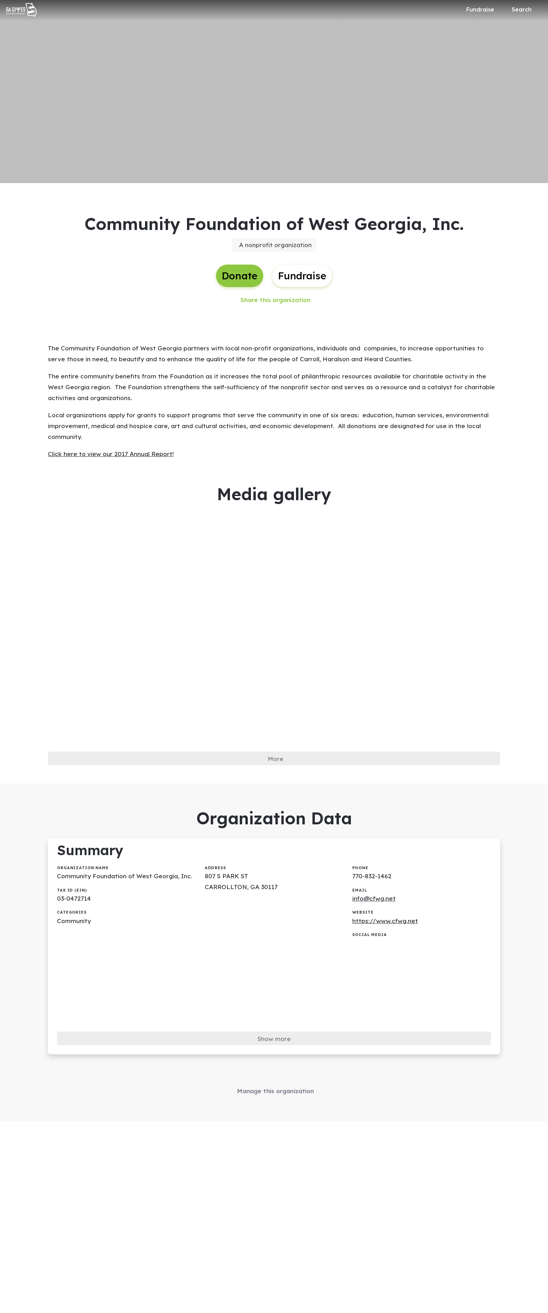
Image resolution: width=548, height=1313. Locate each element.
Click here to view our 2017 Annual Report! (112, 463)
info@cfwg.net (375, 915)
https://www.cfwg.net (386, 938)
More (276, 770)
